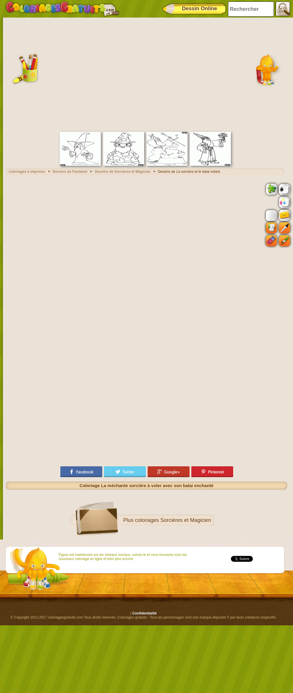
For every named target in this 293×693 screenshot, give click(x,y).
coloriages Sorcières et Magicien (173, 520)
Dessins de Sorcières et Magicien (122, 172)
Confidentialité (144, 613)
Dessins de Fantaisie (70, 172)
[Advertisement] (58, 74)
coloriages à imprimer (27, 172)
